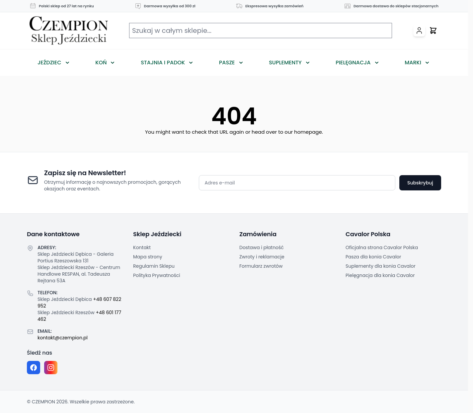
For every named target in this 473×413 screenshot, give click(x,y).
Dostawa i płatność (261, 247)
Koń (101, 62)
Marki (413, 62)
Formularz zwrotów (260, 266)
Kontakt (142, 247)
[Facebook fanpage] (33, 367)
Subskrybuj (420, 182)
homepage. (308, 131)
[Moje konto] (419, 30)
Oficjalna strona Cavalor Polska (382, 247)
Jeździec (49, 62)
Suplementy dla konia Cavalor (381, 266)
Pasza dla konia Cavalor (373, 256)
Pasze (227, 62)
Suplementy (285, 62)
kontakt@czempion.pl (63, 337)
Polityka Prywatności (156, 275)
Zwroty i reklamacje (261, 256)
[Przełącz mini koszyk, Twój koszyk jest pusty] (433, 30)
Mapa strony (147, 256)
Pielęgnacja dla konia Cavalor (380, 275)
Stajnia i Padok (163, 62)
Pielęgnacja (353, 62)
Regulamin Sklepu (154, 266)
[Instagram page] (50, 367)
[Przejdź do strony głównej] (69, 30)
